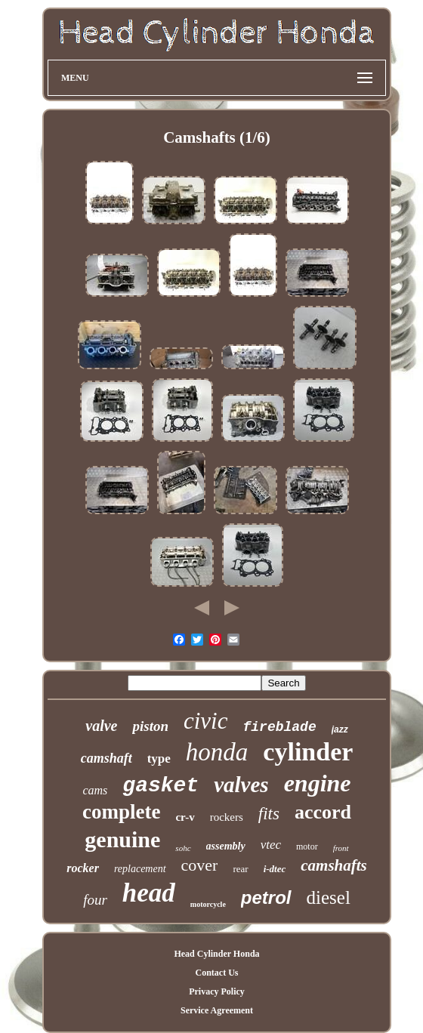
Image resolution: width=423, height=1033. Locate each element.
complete (121, 811)
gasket (160, 785)
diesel (328, 897)
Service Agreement (217, 1010)
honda (217, 752)
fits (268, 813)
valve (101, 725)
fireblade (279, 727)
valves (241, 784)
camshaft (106, 758)
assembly (225, 846)
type (159, 758)
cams (94, 790)
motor (307, 846)
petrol (266, 897)
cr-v (184, 817)
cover (199, 865)
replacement (140, 868)
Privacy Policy (217, 991)
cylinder (308, 752)
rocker (82, 868)
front (341, 848)
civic (206, 721)
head (148, 893)
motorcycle (208, 904)
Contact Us (216, 972)
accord (323, 812)
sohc (182, 848)
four (95, 900)
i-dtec (275, 868)
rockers (226, 817)
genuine (122, 839)
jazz (340, 729)
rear (240, 868)
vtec (271, 844)
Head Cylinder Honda (216, 953)
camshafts (334, 865)
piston (150, 726)
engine (317, 783)
